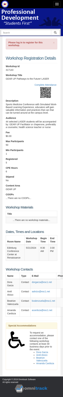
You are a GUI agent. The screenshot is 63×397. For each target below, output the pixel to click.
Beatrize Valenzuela (41, 359)
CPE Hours (12, 168)
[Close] (54, 42)
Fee (8, 132)
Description (12, 100)
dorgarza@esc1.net (42, 282)
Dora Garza (42, 352)
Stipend (10, 176)
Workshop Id (13, 66)
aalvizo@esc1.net (41, 291)
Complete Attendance (45, 85)
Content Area (13, 185)
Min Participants (14, 150)
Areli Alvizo (41, 355)
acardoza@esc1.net (42, 310)
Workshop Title (14, 75)
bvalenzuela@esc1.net (43, 301)
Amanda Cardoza (45, 363)
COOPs (10, 194)
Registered (12, 159)
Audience (11, 118)
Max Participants (15, 141)
